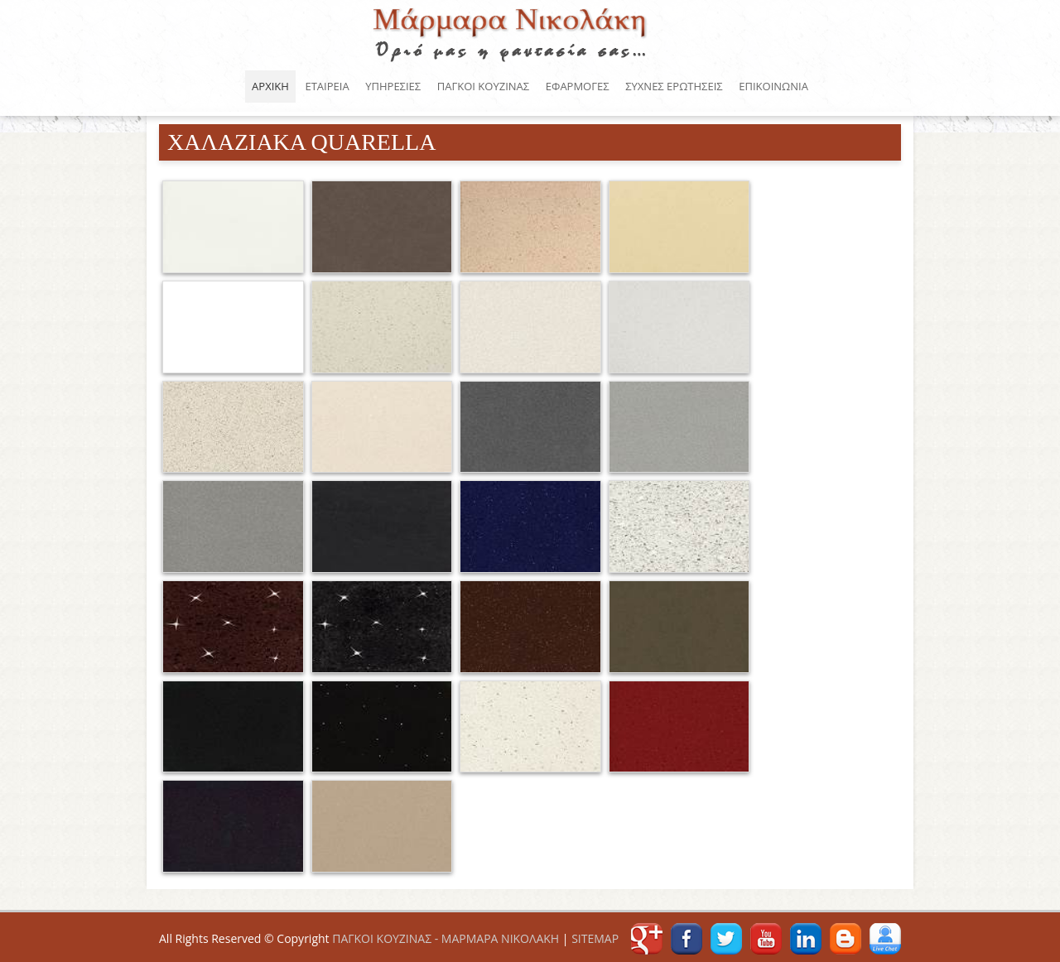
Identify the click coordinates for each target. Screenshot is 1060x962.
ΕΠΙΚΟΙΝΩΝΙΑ (773, 86)
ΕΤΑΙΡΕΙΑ (327, 86)
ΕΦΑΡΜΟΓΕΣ (578, 86)
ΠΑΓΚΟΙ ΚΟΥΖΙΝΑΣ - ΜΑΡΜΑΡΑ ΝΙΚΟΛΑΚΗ (445, 938)
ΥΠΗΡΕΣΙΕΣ (393, 86)
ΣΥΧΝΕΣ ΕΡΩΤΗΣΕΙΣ (673, 86)
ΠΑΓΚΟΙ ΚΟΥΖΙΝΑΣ (512, 32)
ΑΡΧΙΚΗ (270, 86)
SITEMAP (595, 938)
